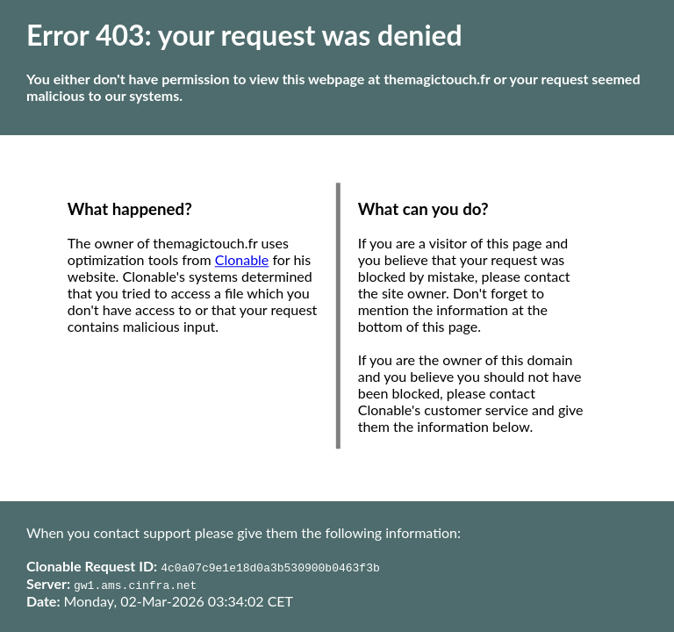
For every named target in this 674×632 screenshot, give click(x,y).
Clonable (242, 260)
